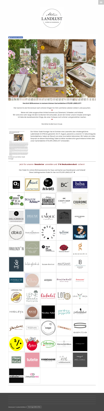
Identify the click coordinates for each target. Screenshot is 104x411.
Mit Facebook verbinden (16, 37)
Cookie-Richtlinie (21, 407)
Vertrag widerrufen (34, 407)
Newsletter (39, 164)
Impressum (11, 407)
